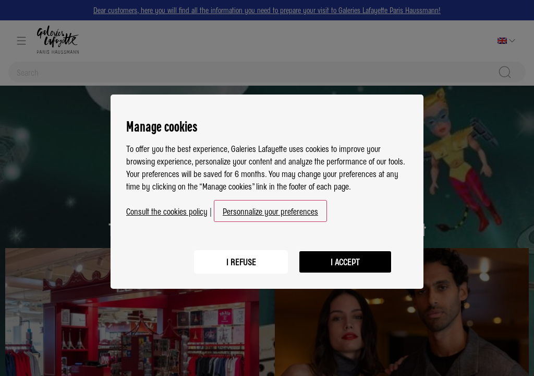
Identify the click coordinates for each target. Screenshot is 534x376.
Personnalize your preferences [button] (270, 207)
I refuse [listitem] (241, 257)
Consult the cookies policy (167, 207)
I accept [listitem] (345, 257)
